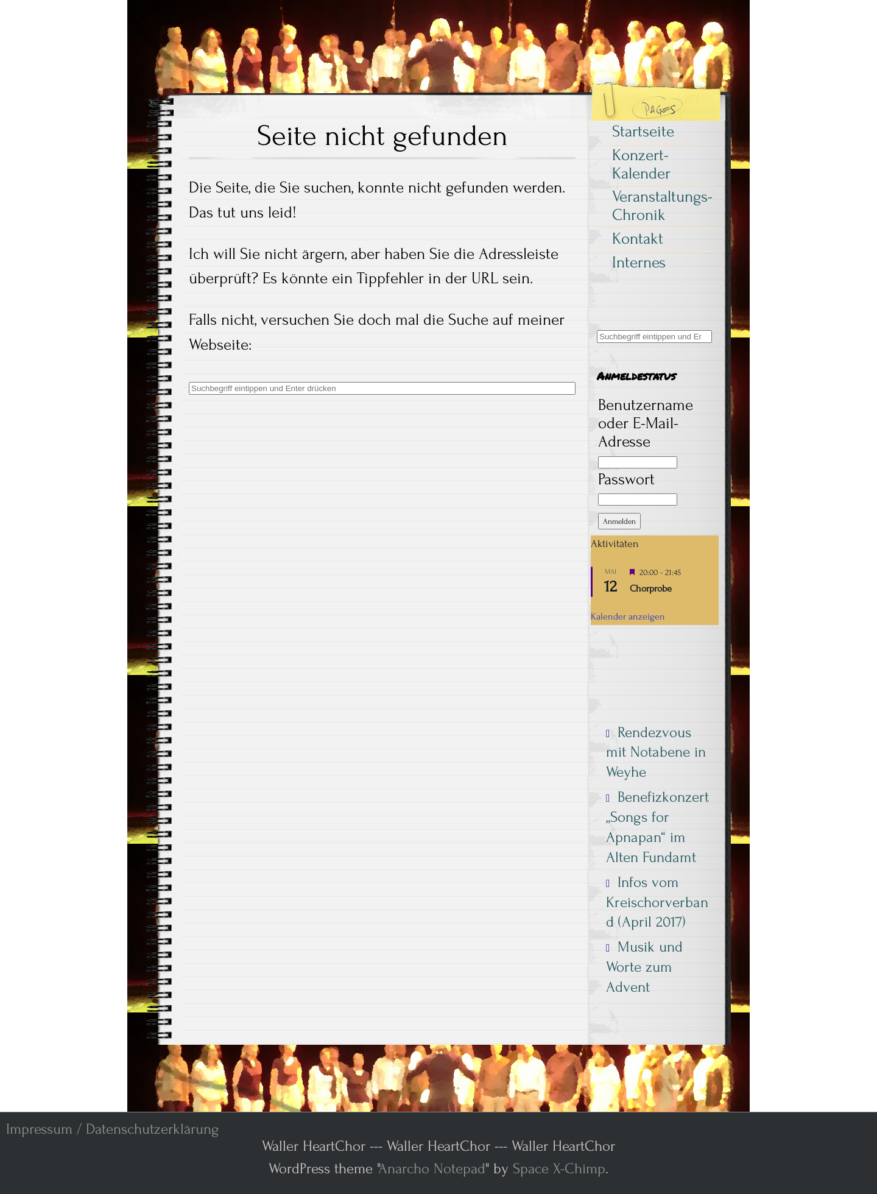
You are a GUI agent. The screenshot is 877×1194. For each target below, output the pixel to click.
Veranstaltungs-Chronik (662, 206)
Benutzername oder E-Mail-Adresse (645, 423)
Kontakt (637, 239)
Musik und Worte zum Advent (644, 966)
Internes (639, 262)
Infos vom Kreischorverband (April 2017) (657, 902)
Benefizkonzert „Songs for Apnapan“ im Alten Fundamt (657, 827)
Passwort (626, 479)
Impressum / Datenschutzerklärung (112, 1129)
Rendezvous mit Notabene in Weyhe (656, 752)
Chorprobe (651, 588)
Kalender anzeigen (628, 616)
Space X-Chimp (559, 1168)
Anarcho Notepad (431, 1168)
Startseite (643, 131)
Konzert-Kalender (641, 164)
